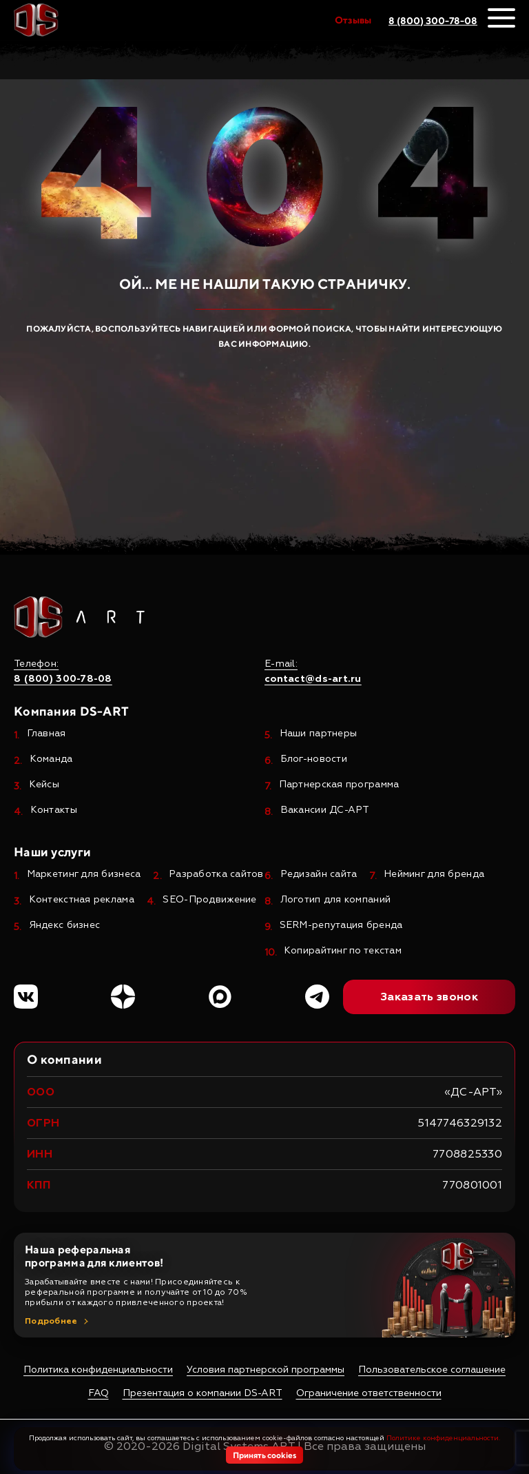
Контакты (53, 810)
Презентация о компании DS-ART (202, 1393)
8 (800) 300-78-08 (432, 20)
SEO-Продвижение (209, 900)
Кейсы (44, 785)
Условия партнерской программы (265, 1369)
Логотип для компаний (335, 900)
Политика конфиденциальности (98, 1369)
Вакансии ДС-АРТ (325, 810)
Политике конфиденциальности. (443, 1438)
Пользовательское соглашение (432, 1369)
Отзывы (353, 20)
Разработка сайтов (216, 874)
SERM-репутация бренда (341, 925)
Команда (51, 759)
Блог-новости (313, 759)
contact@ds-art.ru (313, 679)
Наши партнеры (318, 734)
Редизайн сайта (318, 874)
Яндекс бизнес (65, 925)
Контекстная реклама (81, 900)
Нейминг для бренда (434, 874)
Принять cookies (264, 1455)
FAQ (98, 1393)
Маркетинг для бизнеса (84, 874)
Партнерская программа (339, 785)
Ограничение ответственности (369, 1393)
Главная (46, 734)
